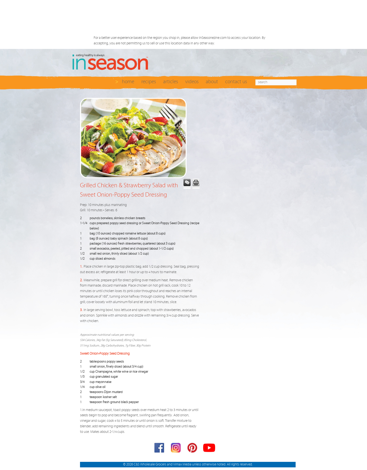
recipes (148, 82)
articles (170, 82)
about (212, 82)
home (128, 82)
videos (192, 82)
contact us (236, 82)
